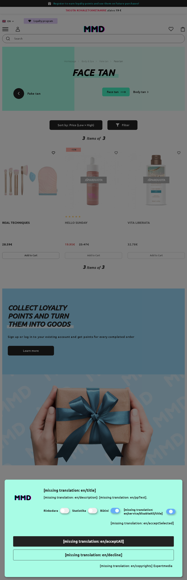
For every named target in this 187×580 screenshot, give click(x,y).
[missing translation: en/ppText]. (123, 497)
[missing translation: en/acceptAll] (93, 541)
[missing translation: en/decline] (93, 555)
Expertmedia (162, 566)
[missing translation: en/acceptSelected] (142, 523)
